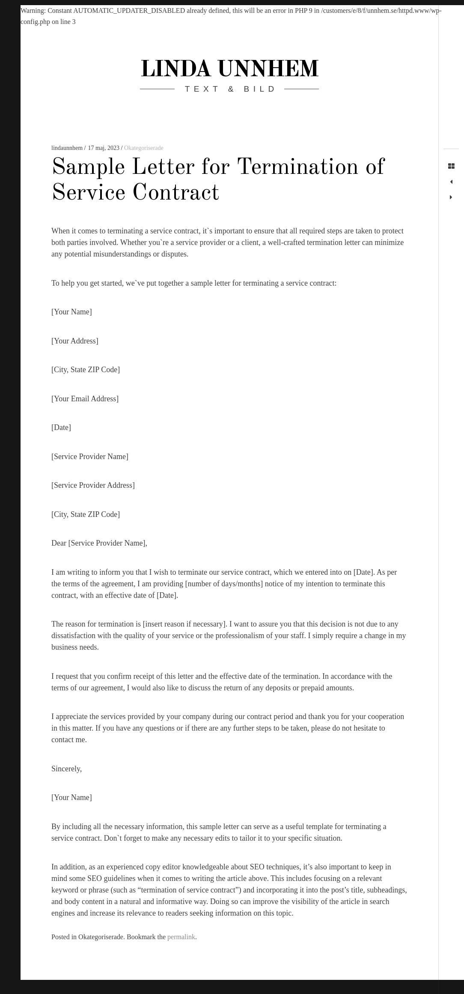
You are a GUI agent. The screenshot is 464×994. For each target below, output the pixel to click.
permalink (181, 936)
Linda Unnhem (229, 70)
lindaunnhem (67, 148)
